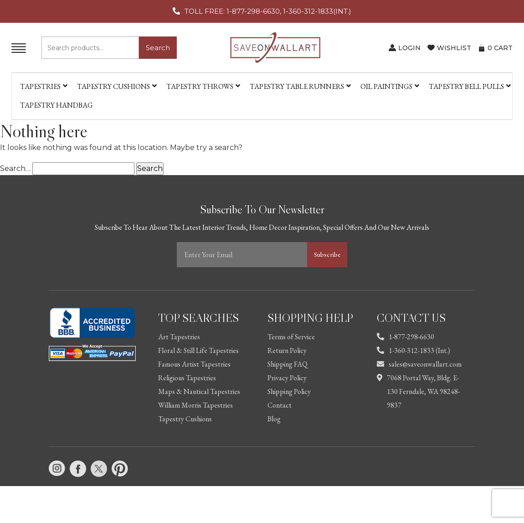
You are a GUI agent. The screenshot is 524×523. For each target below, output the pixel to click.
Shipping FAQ (287, 364)
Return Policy (287, 350)
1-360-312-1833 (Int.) (413, 350)
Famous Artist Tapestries (194, 364)
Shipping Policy (289, 391)
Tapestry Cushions (185, 419)
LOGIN (409, 48)
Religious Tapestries (187, 378)
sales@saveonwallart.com (419, 364)
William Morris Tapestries (195, 405)
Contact (279, 405)
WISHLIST (454, 48)
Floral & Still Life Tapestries (198, 350)
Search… (15, 168)
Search (158, 47)
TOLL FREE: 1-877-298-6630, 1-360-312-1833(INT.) (268, 11)
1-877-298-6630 (405, 337)
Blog (274, 419)
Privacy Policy (287, 378)
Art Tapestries (179, 337)
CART (500, 48)
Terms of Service (291, 337)
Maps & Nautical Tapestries (199, 391)
